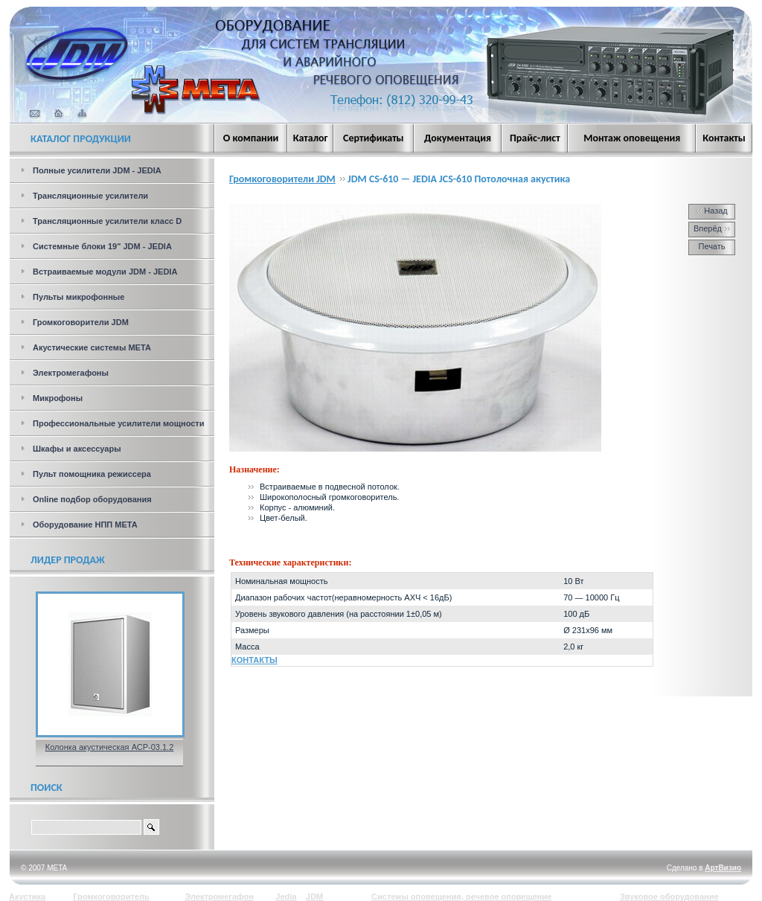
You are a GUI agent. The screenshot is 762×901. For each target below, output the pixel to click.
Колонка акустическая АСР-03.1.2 (109, 747)
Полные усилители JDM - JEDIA (97, 170)
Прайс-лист (535, 138)
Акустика (27, 896)
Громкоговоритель (111, 896)
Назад (712, 210)
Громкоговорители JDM (81, 322)
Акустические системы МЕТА (92, 347)
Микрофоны (58, 398)
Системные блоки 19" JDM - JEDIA (102, 246)
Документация (457, 138)
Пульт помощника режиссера (92, 473)
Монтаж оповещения (631, 138)
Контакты (724, 138)
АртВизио (723, 868)
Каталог (310, 138)
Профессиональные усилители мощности (119, 423)
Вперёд (712, 228)
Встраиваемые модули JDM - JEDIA (105, 271)
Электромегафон (219, 896)
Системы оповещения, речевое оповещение (461, 896)
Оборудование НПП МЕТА (85, 524)
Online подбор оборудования (92, 499)
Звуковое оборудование (669, 896)
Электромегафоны (71, 372)
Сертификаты (373, 138)
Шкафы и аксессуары (77, 448)
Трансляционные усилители (90, 195)
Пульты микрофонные (78, 296)
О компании (250, 138)
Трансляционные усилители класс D (107, 221)
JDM (314, 896)
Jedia (285, 896)
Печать (711, 246)
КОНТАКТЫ (254, 659)
